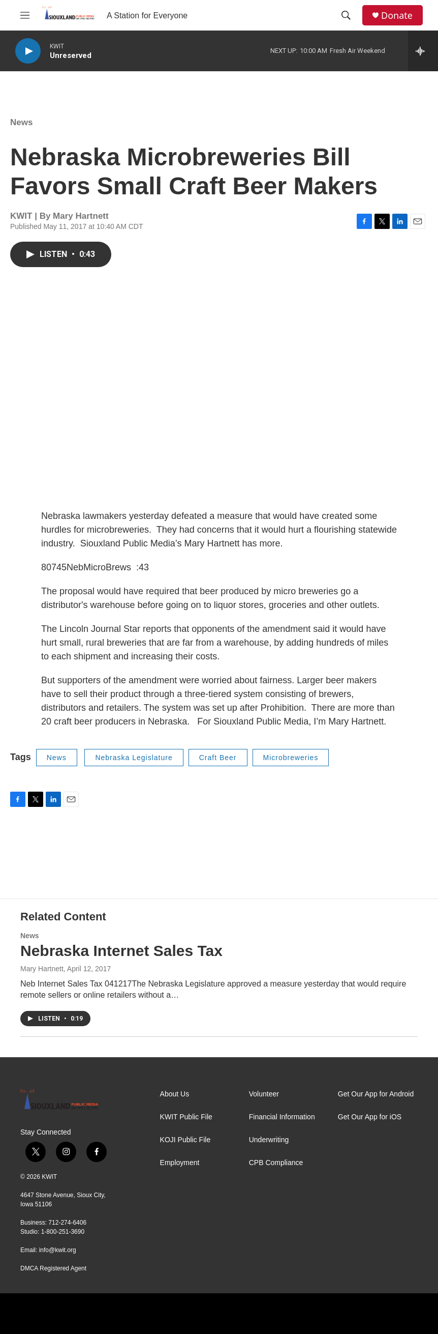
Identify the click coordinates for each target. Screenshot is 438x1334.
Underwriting (269, 1140)
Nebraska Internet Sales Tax (121, 950)
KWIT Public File (186, 1117)
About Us (175, 1094)
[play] (28, 51)
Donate (397, 15)
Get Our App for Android (376, 1094)
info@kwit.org (57, 1250)
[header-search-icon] (346, 15)
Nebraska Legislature (133, 757)
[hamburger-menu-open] (25, 15)
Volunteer (264, 1094)
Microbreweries (291, 757)
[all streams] (423, 51)
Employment (180, 1163)
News (21, 122)
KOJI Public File (185, 1140)
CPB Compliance (276, 1163)
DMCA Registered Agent (53, 1268)
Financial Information (282, 1117)
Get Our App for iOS (369, 1117)
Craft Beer (218, 757)
